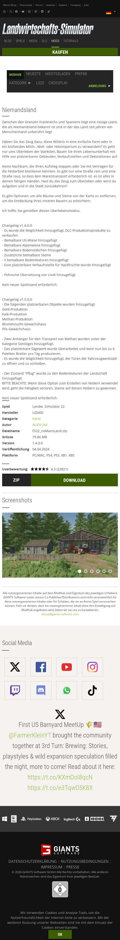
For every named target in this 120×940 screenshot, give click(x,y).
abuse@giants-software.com (60, 614)
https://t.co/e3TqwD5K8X (60, 788)
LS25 (40, 83)
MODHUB (15, 75)
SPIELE (20, 41)
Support (62, 5)
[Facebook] (17, 11)
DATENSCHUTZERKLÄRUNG (32, 861)
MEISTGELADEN (57, 73)
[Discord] (42, 11)
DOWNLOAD (74, 480)
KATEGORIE (18, 83)
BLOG (8, 41)
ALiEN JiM (39, 424)
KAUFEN (60, 52)
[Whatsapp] (5, 11)
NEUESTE (33, 73)
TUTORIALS (70, 41)
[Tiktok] (49, 11)
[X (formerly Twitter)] (11, 11)
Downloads (26, 5)
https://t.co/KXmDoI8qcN (60, 777)
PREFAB (81, 73)
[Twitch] (36, 11)
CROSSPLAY (58, 83)
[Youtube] (23, 11)
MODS (55, 41)
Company (75, 5)
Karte (36, 418)
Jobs (86, 5)
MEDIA (33, 41)
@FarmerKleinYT (30, 735)
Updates (50, 5)
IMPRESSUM (51, 867)
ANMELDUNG (97, 86)
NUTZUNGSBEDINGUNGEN (84, 861)
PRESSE (72, 867)
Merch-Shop (9, 5)
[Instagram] (29, 11)
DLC (44, 41)
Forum (39, 5)
